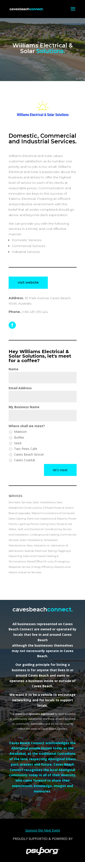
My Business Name (24, 407)
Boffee (16, 437)
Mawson (18, 431)
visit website (28, 282)
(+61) (25, 312)
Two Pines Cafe (23, 449)
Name (13, 369)
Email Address (20, 388)
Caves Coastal (22, 460)
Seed (15, 443)
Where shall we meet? (27, 426)
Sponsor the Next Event (42, 830)
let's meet (60, 470)
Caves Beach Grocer (26, 454)
